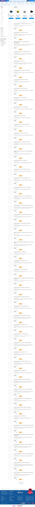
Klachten (2, 500)
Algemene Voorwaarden (3, 499)
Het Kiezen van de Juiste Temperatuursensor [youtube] (30, 498)
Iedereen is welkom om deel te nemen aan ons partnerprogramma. (3, 40)
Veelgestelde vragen (11, 500)
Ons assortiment (11, 499)
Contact (34, 3)
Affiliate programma (20, 499)
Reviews (10, 498)
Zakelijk (31, 3)
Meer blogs (27, 500)
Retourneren (2, 498)
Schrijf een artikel (20, 498)
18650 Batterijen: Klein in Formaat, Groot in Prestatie (30, 499)
